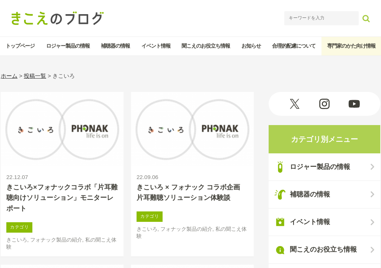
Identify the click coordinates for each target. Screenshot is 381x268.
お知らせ (251, 46)
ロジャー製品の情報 (68, 46)
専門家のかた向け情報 (351, 46)
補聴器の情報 (115, 46)
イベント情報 (155, 46)
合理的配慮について (294, 46)
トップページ (20, 46)
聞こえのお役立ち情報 (206, 46)
